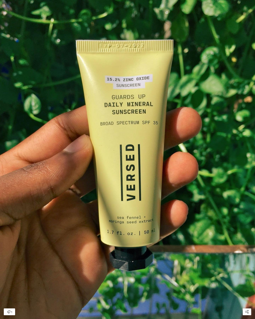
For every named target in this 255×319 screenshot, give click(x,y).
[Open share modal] (247, 311)
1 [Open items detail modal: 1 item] (9, 312)
